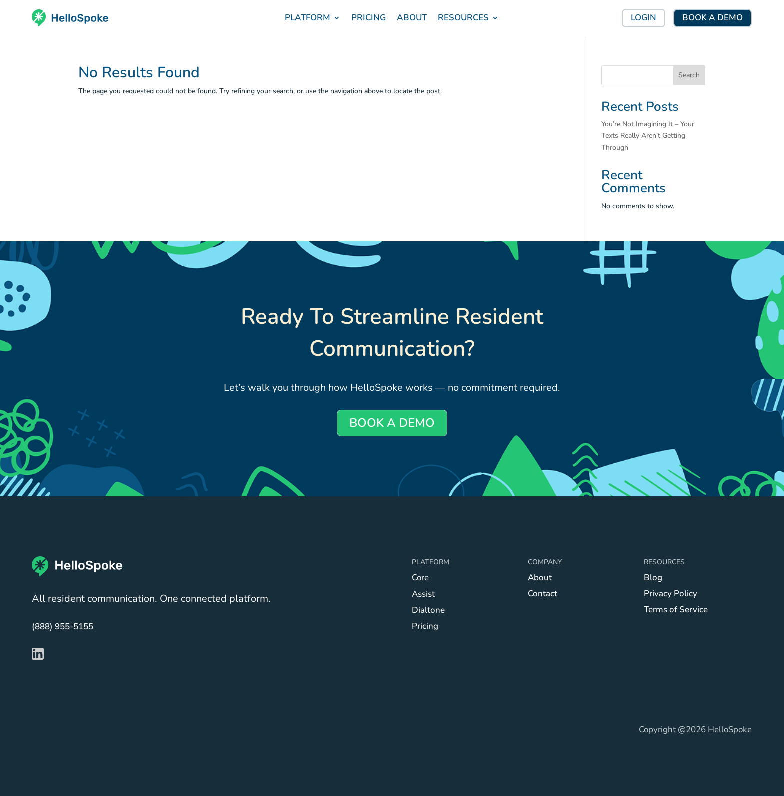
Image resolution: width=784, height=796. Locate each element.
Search (689, 75)
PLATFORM (307, 17)
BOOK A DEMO (712, 17)
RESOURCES (463, 17)
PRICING (369, 17)
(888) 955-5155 (63, 626)
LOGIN (643, 17)
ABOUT (412, 17)
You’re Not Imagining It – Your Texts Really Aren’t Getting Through (648, 136)
